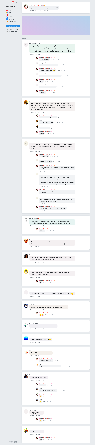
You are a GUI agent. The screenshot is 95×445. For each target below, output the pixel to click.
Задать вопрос (13, 26)
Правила (11, 441)
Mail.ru (9, 10)
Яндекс (9, 15)
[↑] (43, 10)
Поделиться (48, 10)
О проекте (13, 440)
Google (9, 12)
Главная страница (12, 29)
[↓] (45, 10)
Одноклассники (11, 21)
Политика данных (13, 442)
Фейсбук (9, 17)
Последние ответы (12, 32)
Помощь (15, 441)
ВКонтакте (10, 19)
